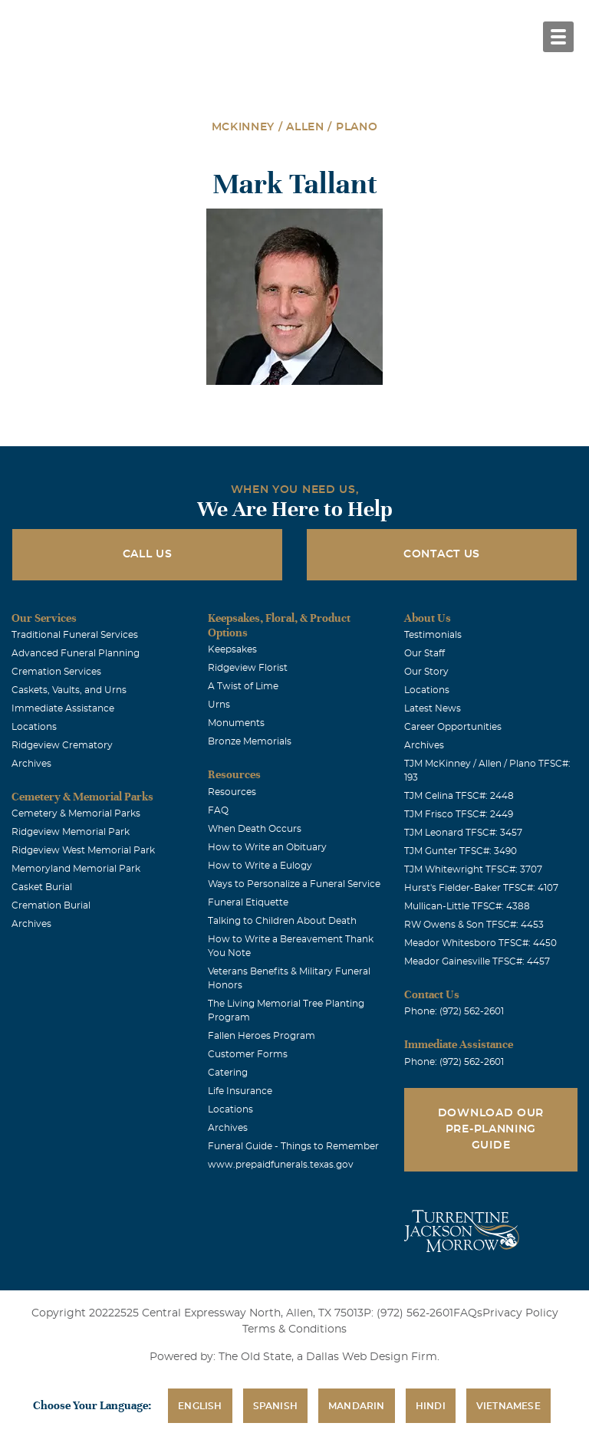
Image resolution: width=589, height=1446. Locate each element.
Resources (232, 792)
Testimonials (433, 634)
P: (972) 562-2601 (408, 1313)
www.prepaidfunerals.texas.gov (281, 1164)
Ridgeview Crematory (62, 745)
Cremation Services (56, 671)
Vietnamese (508, 1406)
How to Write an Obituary (267, 847)
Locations (34, 726)
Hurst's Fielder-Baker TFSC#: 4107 (481, 887)
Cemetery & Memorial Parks (76, 813)
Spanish (275, 1406)
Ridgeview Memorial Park (71, 831)
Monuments (236, 723)
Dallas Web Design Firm (371, 1357)
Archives (31, 763)
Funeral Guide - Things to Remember (293, 1146)
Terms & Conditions (294, 1329)
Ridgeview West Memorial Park (83, 850)
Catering (228, 1072)
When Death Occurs (254, 828)
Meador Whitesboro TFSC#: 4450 (480, 943)
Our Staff (424, 653)
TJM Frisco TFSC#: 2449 (458, 814)
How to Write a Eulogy (260, 865)
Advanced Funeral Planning (76, 653)
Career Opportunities (453, 726)
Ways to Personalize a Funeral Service (294, 884)
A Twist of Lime (243, 686)
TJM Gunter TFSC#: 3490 (460, 851)
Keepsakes (232, 649)
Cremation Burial (51, 905)
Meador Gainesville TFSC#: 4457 (477, 961)
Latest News (432, 708)
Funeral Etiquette (248, 902)
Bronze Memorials (249, 741)
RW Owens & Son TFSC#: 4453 (474, 924)
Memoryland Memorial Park (76, 868)
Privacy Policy (520, 1313)
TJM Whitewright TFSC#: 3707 (473, 869)
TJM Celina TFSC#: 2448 (459, 795)
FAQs (467, 1313)
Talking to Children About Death (282, 920)
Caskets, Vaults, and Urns (69, 690)
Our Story (426, 671)
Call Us (148, 554)
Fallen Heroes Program (261, 1035)
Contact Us (441, 554)
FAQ (218, 810)
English (200, 1406)
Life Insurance (240, 1091)
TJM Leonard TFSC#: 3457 (463, 832)
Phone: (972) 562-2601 (454, 1011)
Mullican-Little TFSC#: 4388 (467, 906)
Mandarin (356, 1406)
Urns (219, 704)
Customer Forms (248, 1054)
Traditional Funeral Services (75, 634)
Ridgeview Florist (248, 667)
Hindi (431, 1406)
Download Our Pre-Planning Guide (491, 1129)
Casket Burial (42, 887)
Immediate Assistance (63, 708)
